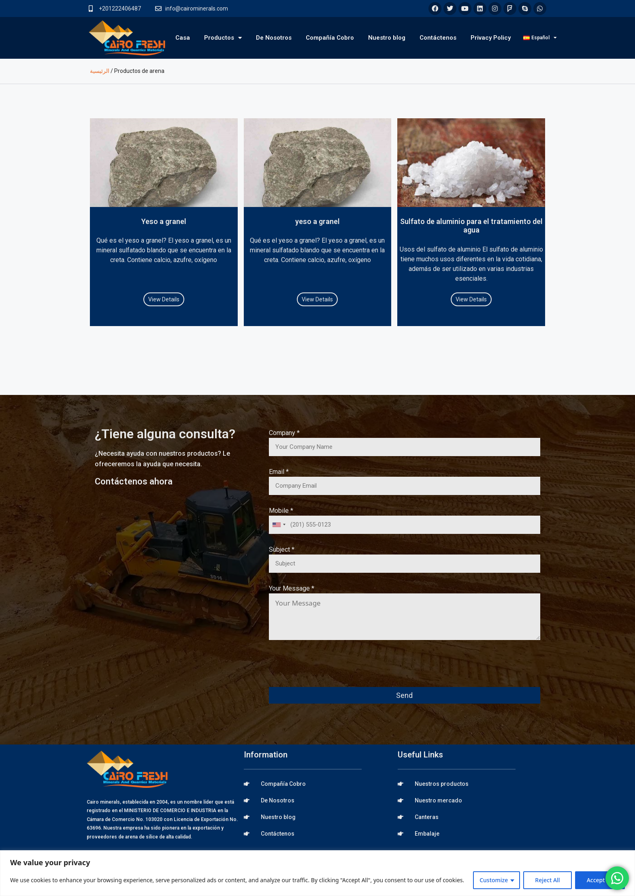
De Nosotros (274, 37)
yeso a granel (317, 221)
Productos (223, 38)
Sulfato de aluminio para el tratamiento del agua (471, 226)
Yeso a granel (163, 221)
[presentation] (330, 669)
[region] (317, 873)
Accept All (600, 880)
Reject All (547, 880)
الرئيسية (99, 71)
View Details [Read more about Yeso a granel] (163, 299)
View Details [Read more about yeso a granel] (317, 299)
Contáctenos (438, 37)
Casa (182, 37)
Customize (493, 880)
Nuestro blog (386, 37)
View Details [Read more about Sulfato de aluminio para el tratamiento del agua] (471, 299)
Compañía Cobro (330, 37)
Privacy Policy (491, 37)
